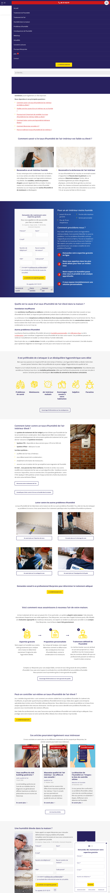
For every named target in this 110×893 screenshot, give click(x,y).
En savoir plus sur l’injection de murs (34, 531)
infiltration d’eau (75, 332)
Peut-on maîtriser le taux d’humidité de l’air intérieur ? (34, 130)
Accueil (17, 17)
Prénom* (23, 231)
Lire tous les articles (55, 795)
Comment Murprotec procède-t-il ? (28, 126)
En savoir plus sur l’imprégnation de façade (76, 564)
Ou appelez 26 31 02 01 (34, 283)
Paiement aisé (47, 288)
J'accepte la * (35, 267)
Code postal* (39, 259)
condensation (19, 334)
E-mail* (22, 239)
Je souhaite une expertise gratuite (34, 278)
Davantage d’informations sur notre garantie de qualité (55, 665)
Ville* (21, 259)
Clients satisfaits (36, 288)
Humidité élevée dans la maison (45, 17)
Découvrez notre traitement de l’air (27, 480)
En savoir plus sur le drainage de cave (76, 531)
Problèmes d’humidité (27, 17)
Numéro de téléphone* (23, 249)
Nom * (79, 863)
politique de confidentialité (38, 267)
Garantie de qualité (22, 288)
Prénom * (79, 856)
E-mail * (79, 870)
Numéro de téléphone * (84, 876)
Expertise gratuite (55, 581)
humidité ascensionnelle (59, 332)
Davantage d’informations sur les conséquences (55, 408)
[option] (24, 844)
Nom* (37, 231)
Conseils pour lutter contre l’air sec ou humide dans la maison (34, 487)
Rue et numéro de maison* (40, 249)
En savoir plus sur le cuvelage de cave (34, 564)
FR (2, 3)
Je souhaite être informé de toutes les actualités (34, 271)
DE (5, 3)
